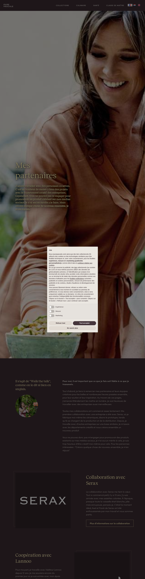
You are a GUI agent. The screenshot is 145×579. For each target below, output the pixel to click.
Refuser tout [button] (60, 323)
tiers (75, 267)
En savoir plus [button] (72, 328)
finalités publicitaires (77, 278)
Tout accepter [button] (84, 323)
